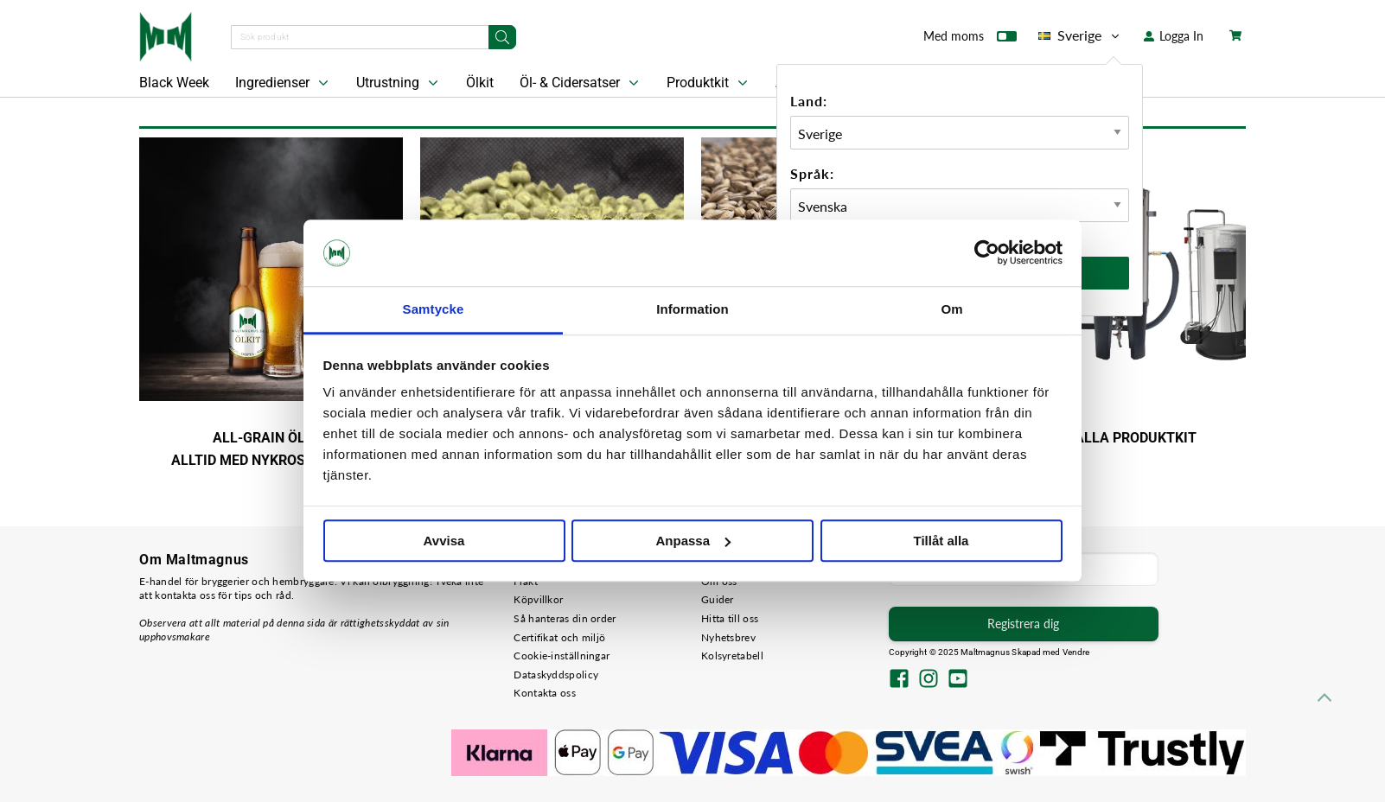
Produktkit (709, 83)
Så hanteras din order (565, 618)
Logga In (1173, 36)
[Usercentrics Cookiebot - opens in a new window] (987, 253)
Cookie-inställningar (562, 655)
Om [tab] (951, 309)
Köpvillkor (538, 599)
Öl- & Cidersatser (581, 83)
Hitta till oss (729, 618)
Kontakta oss (545, 692)
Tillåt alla (941, 540)
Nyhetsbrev (728, 637)
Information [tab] (692, 309)
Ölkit (480, 82)
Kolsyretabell (732, 655)
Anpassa (693, 540)
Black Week (174, 82)
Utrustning (399, 83)
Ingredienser (283, 83)
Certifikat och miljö (559, 637)
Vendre (1076, 652)
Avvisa (444, 540)
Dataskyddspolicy (556, 674)
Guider (717, 599)
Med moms (970, 40)
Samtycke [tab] (433, 309)
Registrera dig (1023, 623)
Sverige (1080, 35)
